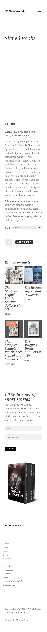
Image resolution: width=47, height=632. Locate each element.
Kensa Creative (24, 620)
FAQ (5, 551)
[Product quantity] (8, 242)
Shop (5, 548)
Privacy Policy (9, 585)
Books (5, 555)
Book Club (7, 566)
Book (8, 228)
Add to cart (24, 242)
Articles (6, 574)
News (5, 578)
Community (8, 570)
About (6, 544)
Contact (6, 559)
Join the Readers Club (12, 581)
